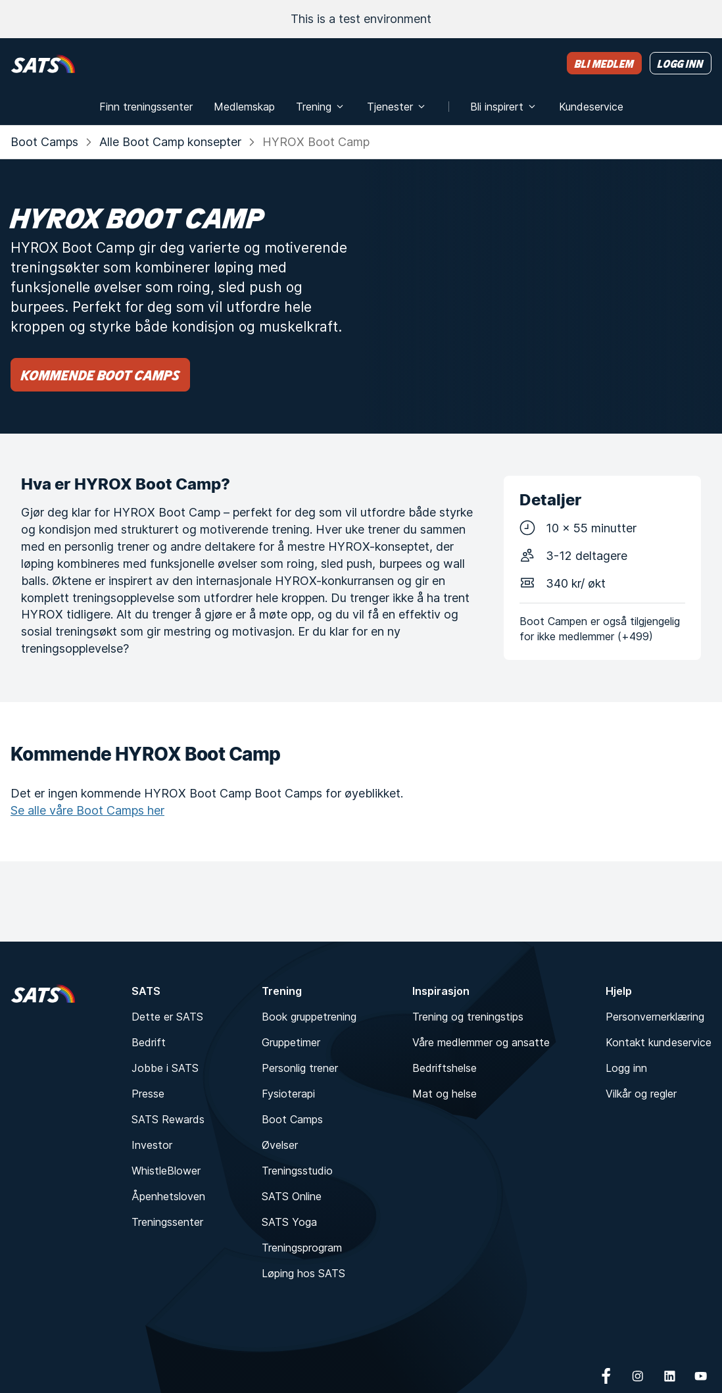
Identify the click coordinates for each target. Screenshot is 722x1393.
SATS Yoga (289, 1221)
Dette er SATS (167, 1016)
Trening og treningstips (467, 1016)
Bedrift (149, 1042)
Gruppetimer (291, 1042)
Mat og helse (444, 1093)
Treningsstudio (297, 1170)
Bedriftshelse (444, 1068)
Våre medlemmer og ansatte (481, 1042)
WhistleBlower (166, 1170)
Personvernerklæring (655, 1016)
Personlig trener (300, 1068)
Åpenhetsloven (168, 1196)
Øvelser (280, 1145)
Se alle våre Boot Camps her (87, 810)
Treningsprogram (302, 1247)
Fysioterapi (288, 1093)
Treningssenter (167, 1221)
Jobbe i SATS (165, 1068)
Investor (152, 1145)
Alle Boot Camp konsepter (170, 142)
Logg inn (626, 1068)
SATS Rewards (168, 1119)
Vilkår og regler (641, 1093)
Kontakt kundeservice (658, 1042)
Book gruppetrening (309, 1016)
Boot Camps (44, 142)
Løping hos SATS (303, 1273)
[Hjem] (43, 63)
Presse (148, 1093)
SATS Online (292, 1196)
